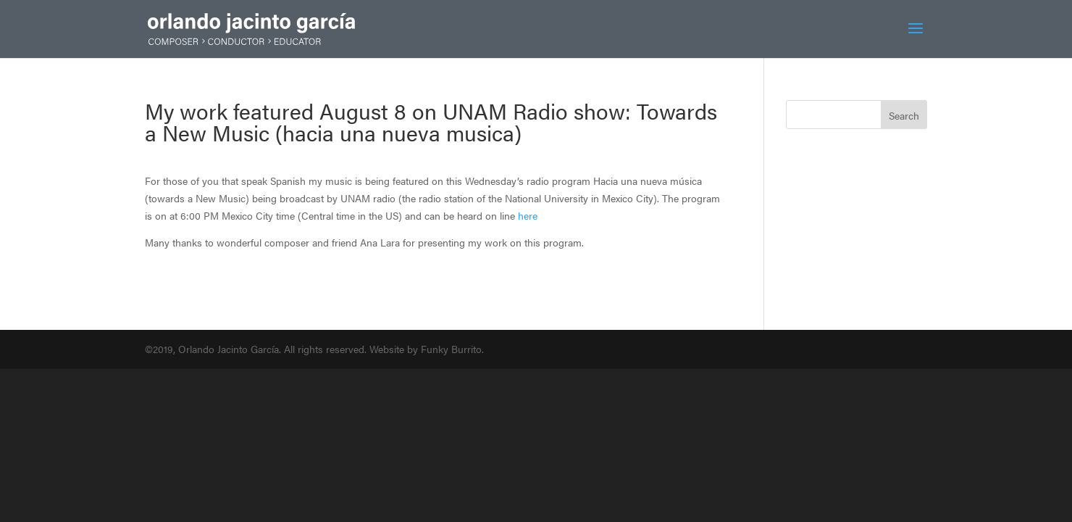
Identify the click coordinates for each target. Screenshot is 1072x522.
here (527, 215)
